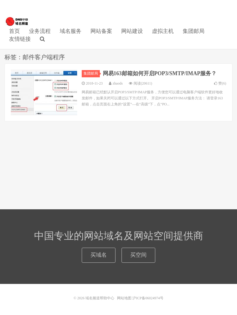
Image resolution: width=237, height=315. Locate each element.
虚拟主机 (163, 31)
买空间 (138, 255)
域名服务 (70, 31)
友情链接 (20, 39)
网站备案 (101, 31)
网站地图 (124, 298)
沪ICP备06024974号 (147, 298)
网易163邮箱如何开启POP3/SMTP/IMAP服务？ (160, 73)
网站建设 (132, 31)
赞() (220, 83)
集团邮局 (193, 31)
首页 (14, 31)
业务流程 (40, 31)
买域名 (98, 255)
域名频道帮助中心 (17, 21)
